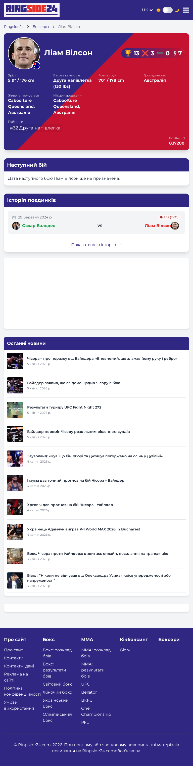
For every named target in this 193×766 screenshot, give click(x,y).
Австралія (155, 80)
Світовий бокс (57, 684)
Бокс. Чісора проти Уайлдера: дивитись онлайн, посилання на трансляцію (97, 553)
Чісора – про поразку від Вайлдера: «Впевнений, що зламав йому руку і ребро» (102, 358)
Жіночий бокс (57, 692)
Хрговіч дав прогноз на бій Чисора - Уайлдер (70, 505)
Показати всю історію (96, 244)
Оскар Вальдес (38, 225)
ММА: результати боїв (93, 670)
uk (145, 10)
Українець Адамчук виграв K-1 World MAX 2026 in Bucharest (83, 529)
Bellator (89, 692)
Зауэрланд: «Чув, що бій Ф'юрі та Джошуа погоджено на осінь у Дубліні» (95, 456)
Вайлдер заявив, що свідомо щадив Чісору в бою (73, 383)
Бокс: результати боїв (54, 670)
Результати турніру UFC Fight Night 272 (64, 407)
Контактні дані (19, 666)
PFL (85, 722)
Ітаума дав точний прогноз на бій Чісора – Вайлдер (75, 480)
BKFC (86, 700)
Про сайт (13, 650)
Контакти (13, 658)
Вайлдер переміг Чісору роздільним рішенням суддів (78, 431)
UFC (85, 684)
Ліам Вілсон (158, 225)
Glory (125, 650)
